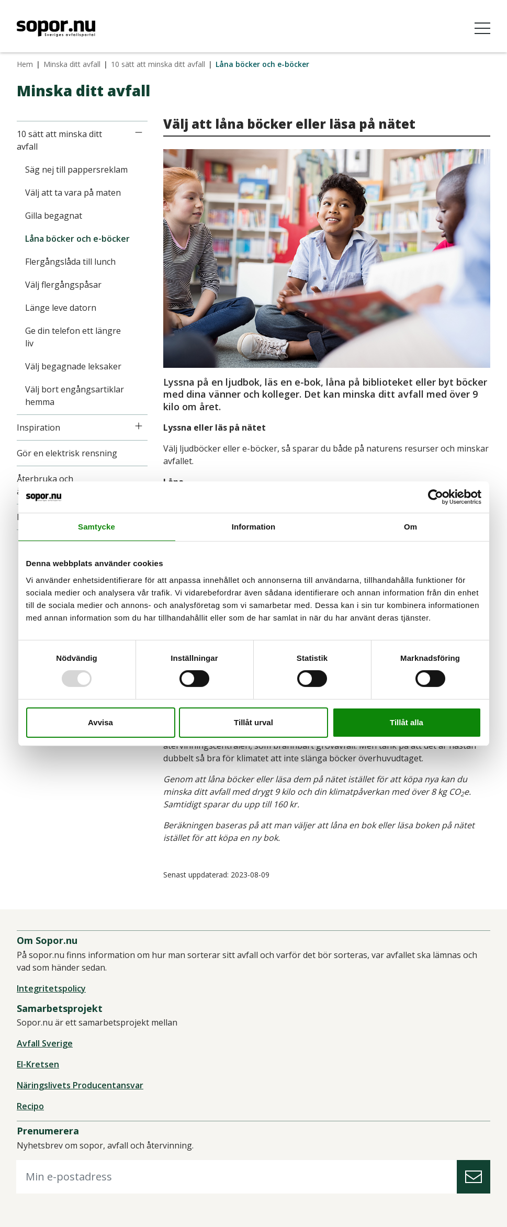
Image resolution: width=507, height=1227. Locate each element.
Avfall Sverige (45, 1043)
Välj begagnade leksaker (73, 366)
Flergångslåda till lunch (70, 261)
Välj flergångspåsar (63, 284)
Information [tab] (254, 526)
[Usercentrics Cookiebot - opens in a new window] (435, 496)
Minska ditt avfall (71, 64)
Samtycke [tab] (96, 526)
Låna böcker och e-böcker (77, 238)
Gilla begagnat (53, 215)
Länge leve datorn (60, 307)
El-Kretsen (38, 1064)
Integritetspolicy (51, 988)
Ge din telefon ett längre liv (73, 337)
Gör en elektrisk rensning (67, 453)
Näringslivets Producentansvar (80, 1085)
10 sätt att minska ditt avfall (158, 64)
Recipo (30, 1106)
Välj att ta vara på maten (73, 192)
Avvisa (100, 722)
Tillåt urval (253, 722)
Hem (25, 64)
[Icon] (138, 132)
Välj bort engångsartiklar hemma (74, 396)
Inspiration (38, 427)
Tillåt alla (406, 722)
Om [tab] (410, 526)
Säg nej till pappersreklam (76, 169)
